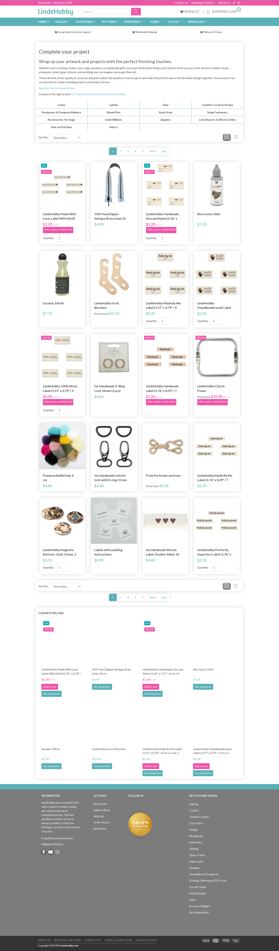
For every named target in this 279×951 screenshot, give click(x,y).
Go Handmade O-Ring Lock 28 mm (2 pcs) (109, 388)
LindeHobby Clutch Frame (211, 388)
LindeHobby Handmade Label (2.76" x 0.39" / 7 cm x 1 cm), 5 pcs (162, 388)
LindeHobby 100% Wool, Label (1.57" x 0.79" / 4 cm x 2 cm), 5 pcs (60, 388)
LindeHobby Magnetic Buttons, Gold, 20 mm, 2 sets (59, 552)
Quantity (48, 238)
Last (164, 151)
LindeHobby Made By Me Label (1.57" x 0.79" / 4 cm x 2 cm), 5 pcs (163, 305)
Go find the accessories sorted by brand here (98, 94)
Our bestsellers (51, 613)
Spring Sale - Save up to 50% (55, 2)
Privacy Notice (146, 940)
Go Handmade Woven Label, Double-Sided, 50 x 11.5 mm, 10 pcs (162, 552)
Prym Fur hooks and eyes (163, 475)
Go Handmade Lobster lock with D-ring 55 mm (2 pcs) (110, 478)
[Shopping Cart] (223, 11)
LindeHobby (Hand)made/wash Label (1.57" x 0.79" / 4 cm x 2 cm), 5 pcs (214, 305)
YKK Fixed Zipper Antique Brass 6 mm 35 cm (110, 216)
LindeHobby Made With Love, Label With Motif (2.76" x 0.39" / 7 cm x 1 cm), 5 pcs (59, 216)
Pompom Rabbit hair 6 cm (58, 478)
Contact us (181, 2)
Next (152, 151)
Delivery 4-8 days (211, 32)
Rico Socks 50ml (208, 214)
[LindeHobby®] (55, 11)
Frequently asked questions (57, 838)
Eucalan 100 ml (53, 303)
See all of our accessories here (57, 88)
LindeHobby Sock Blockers (106, 305)
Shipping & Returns (202, 2)
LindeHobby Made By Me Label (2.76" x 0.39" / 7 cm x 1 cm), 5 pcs (214, 478)
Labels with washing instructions (108, 552)
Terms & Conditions (118, 940)
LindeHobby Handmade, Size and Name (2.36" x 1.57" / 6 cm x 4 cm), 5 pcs (163, 216)
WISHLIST (190, 12)
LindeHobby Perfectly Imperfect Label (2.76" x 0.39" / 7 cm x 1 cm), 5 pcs (214, 552)
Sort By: (43, 137)
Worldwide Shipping (144, 32)
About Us (224, 2)
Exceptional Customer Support (74, 32)
